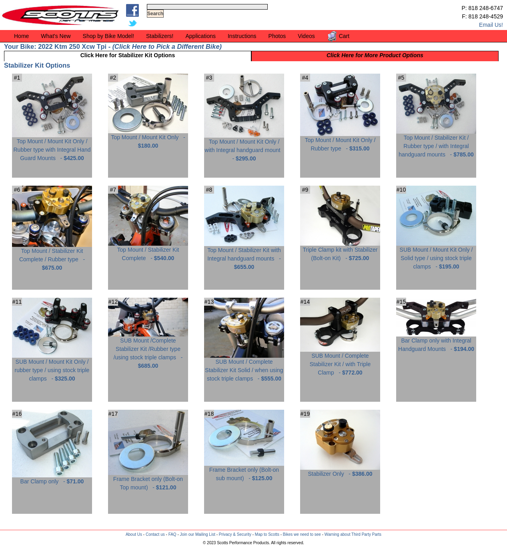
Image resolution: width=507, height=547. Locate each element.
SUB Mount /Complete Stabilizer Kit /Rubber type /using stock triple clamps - (148, 350)
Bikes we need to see (302, 534)
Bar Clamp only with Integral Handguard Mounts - (436, 341)
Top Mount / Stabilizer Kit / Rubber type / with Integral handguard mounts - (436, 143)
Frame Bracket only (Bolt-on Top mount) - (148, 480)
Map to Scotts (267, 534)
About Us (134, 534)
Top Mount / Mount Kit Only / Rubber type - (340, 141)
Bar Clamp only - (52, 478)
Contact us (155, 534)
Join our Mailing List (197, 534)
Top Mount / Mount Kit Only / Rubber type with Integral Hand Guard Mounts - (52, 146)
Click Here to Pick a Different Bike (166, 46)
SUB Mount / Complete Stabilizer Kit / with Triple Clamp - (340, 361)
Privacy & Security (235, 534)
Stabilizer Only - (340, 471)
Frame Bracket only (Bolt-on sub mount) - (244, 471)
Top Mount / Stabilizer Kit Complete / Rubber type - (52, 256)
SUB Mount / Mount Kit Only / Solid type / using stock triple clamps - (436, 255)
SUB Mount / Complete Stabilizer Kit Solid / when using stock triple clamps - (244, 367)
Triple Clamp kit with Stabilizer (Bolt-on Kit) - (340, 250)
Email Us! (491, 25)
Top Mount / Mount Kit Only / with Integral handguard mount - (244, 147)
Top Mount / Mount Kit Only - (148, 138)
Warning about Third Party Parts (353, 534)
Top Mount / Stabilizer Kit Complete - (148, 250)
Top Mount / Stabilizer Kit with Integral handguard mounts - (244, 255)
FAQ (172, 534)
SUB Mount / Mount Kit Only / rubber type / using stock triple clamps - (52, 367)
